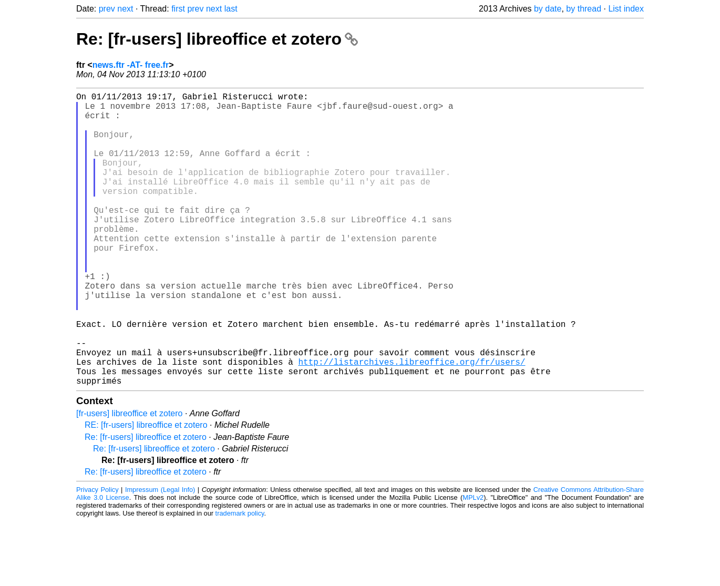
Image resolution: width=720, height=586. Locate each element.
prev (107, 8)
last (231, 8)
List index (626, 8)
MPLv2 (473, 562)
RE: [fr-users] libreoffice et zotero (146, 489)
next (125, 8)
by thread (583, 8)
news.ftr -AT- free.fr (130, 64)
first (178, 8)
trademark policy (239, 578)
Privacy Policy (97, 554)
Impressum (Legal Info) (160, 554)
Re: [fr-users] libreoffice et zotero (217, 38)
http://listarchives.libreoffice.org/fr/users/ (411, 422)
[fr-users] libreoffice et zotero (129, 478)
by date (547, 8)
